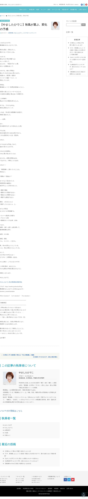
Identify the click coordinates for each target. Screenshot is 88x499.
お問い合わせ (70, 4)
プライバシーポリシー (40, 488)
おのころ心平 (8, 425)
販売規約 (50, 488)
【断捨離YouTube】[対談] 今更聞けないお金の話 (17, 463)
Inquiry (76, 4)
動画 (37, 9)
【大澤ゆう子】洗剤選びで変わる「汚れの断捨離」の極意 (18, 355)
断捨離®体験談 (36, 478)
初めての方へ (23, 9)
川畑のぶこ (7, 435)
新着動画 (4, 482)
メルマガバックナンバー (30, 33)
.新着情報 (10, 33)
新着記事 (31, 9)
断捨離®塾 (62, 4)
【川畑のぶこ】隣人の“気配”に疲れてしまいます (17, 451)
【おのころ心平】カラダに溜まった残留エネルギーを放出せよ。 (22, 458)
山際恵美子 (7, 430)
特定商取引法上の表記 (28, 488)
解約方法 (62, 488)
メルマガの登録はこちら (11, 411)
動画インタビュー (37, 480)
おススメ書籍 (20, 478)
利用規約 (56, 488)
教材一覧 (19, 482)
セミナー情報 (20, 480)
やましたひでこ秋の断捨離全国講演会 (11, 282)
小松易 (6, 432)
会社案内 (19, 488)
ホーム (56, 4)
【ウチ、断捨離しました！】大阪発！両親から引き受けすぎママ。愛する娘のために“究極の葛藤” (30, 455)
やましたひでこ (18, 33)
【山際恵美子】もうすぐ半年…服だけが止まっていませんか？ (21, 461)
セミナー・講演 (45, 9)
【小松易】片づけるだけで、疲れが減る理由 (45, 357)
